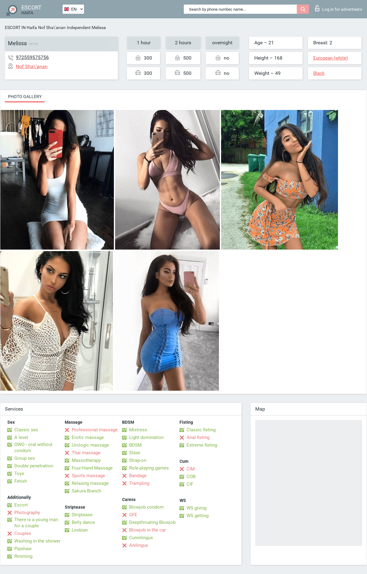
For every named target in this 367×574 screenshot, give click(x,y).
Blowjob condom (146, 507)
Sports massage (88, 475)
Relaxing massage (90, 483)
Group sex (24, 458)
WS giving (196, 508)
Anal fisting (198, 437)
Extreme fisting (202, 445)
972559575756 (32, 57)
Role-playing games (149, 468)
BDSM (135, 445)
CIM (191, 469)
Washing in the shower (37, 541)
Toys (19, 473)
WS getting (198, 515)
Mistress (138, 430)
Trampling (139, 483)
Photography (27, 512)
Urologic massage (90, 445)
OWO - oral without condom (33, 447)
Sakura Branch (86, 491)
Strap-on (137, 460)
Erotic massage (88, 437)
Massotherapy (86, 460)
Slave (134, 452)
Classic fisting (201, 430)
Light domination (146, 437)
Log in (338, 8)
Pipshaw (22, 548)
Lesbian (80, 530)
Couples (22, 533)
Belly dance (83, 522)
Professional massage (95, 430)
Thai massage (86, 452)
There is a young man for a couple (36, 522)
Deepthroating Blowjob (152, 522)
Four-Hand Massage (92, 468)
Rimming (23, 556)
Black (319, 73)
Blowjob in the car (147, 530)
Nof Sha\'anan (52, 27)
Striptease (82, 514)
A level (21, 437)
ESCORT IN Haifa (21, 27)
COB (191, 476)
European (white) (330, 58)
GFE (133, 514)
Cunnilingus (141, 537)
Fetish (20, 481)
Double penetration (33, 466)
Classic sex (26, 430)
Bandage (138, 475)
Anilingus (138, 545)
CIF (190, 484)
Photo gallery (25, 96)
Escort (21, 505)
